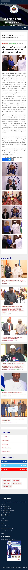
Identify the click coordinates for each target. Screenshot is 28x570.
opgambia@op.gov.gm (7, 510)
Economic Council (6, 451)
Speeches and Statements (7, 528)
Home (3, 34)
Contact (2, 533)
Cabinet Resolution (6, 448)
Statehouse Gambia (12, 567)
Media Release (10, 340)
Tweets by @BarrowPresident (8, 539)
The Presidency (4, 520)
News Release (13, 43)
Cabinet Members (5, 525)
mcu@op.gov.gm (6, 512)
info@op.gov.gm (6, 508)
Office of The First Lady (6, 531)
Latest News (9, 34)
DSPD (2, 523)
